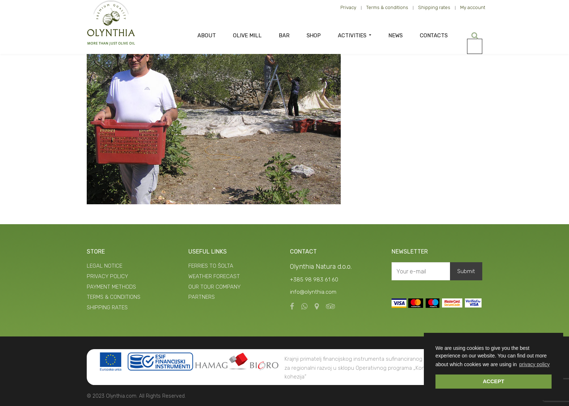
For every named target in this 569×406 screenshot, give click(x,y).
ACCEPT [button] (493, 381)
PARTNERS (201, 297)
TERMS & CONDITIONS (113, 297)
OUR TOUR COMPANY (214, 287)
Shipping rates (434, 7)
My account (472, 7)
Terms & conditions (387, 7)
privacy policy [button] (534, 364)
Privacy (348, 7)
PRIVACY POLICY (107, 276)
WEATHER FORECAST (214, 276)
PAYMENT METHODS (111, 287)
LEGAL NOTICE (104, 266)
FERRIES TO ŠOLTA (210, 266)
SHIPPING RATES (107, 307)
